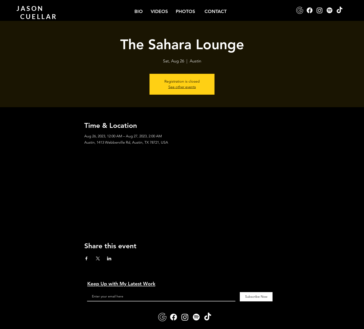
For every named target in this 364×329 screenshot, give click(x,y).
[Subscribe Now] (256, 296)
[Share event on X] (98, 258)
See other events (182, 87)
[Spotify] (329, 10)
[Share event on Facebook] (86, 258)
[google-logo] (299, 10)
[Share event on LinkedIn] (109, 258)
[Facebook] (309, 10)
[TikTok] (339, 10)
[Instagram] (319, 10)
